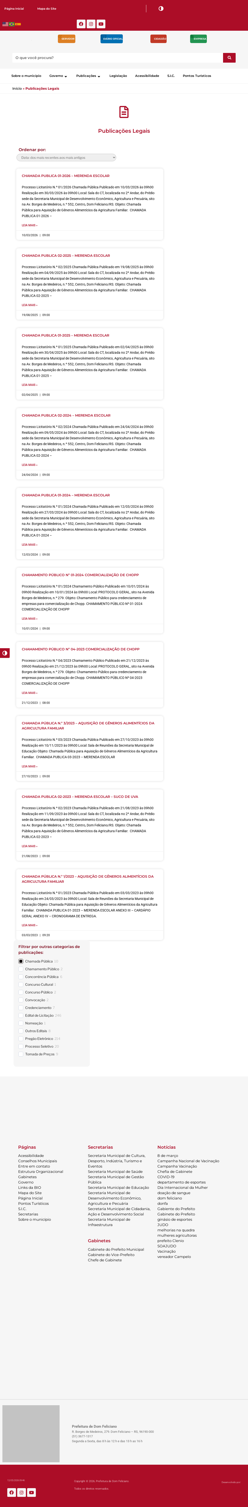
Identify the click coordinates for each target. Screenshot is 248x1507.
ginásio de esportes (174, 1218)
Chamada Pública (39, 960)
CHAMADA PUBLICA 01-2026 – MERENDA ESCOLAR (65, 176)
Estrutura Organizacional (40, 1170)
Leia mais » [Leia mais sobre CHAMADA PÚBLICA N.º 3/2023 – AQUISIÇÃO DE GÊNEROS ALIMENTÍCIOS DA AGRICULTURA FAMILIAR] (30, 765)
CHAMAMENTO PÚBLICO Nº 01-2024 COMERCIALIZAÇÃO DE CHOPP (80, 574)
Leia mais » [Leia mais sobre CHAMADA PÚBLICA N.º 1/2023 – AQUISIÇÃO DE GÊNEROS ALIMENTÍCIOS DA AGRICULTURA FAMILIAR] (30, 924)
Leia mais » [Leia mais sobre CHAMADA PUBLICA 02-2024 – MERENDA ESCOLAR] (30, 464)
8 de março (167, 1154)
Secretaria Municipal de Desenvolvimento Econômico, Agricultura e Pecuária (114, 1197)
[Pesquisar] (229, 58)
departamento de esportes (181, 1181)
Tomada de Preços (39, 1053)
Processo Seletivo (39, 1045)
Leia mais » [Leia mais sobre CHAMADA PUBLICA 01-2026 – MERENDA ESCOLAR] (30, 225)
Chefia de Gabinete (174, 1170)
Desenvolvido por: (231, 1481)
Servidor (68, 38)
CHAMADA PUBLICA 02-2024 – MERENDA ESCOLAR (66, 415)
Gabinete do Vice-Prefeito (111, 1253)
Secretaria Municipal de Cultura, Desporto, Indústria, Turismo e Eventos (116, 1159)
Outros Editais (36, 1030)
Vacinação (166, 1250)
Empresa (200, 38)
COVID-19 (165, 1175)
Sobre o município (26, 76)
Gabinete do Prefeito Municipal (116, 1248)
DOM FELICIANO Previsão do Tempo (124, 1103)
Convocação (35, 999)
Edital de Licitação (39, 1014)
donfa (162, 1202)
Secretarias (28, 1213)
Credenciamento (38, 1006)
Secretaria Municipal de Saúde (115, 1170)
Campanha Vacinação (177, 1165)
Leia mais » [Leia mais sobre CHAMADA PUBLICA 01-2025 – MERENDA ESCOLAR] (30, 384)
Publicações (88, 76)
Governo (58, 76)
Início (17, 88)
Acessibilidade (147, 76)
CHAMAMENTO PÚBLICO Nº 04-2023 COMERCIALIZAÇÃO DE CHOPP (81, 648)
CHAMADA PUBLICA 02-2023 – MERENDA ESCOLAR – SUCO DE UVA (80, 796)
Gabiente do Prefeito (176, 1207)
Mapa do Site (46, 8)
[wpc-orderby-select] (66, 157)
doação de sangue (173, 1191)
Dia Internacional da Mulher (182, 1186)
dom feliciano (169, 1197)
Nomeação (34, 1022)
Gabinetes (27, 1175)
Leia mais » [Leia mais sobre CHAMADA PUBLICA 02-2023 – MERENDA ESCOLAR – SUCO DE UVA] (30, 845)
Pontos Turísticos (197, 76)
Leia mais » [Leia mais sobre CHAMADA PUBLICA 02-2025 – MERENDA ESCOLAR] (30, 305)
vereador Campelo (174, 1255)
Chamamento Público (42, 968)
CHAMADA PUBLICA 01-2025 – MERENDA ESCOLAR (65, 335)
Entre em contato (34, 1165)
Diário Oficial (113, 38)
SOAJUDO (166, 1244)
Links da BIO (29, 1186)
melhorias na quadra (176, 1229)
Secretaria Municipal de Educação (118, 1186)
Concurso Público (39, 991)
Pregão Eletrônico (39, 1037)
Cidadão (160, 38)
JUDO (162, 1223)
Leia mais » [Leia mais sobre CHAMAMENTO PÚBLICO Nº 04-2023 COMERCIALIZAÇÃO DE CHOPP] (30, 692)
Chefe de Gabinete (105, 1259)
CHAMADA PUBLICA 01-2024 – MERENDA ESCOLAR (66, 495)
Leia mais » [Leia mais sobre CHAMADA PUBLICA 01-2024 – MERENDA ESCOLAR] (30, 544)
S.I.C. (171, 76)
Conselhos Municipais (37, 1159)
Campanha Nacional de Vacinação (188, 1159)
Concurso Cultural (39, 983)
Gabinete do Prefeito (176, 1213)
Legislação (118, 76)
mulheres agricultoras (177, 1234)
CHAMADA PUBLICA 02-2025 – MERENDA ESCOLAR (66, 255)
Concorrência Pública (42, 975)
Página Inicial (14, 8)
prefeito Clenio (170, 1239)
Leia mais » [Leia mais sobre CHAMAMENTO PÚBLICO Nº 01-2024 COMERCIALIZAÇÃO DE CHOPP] (30, 618)
